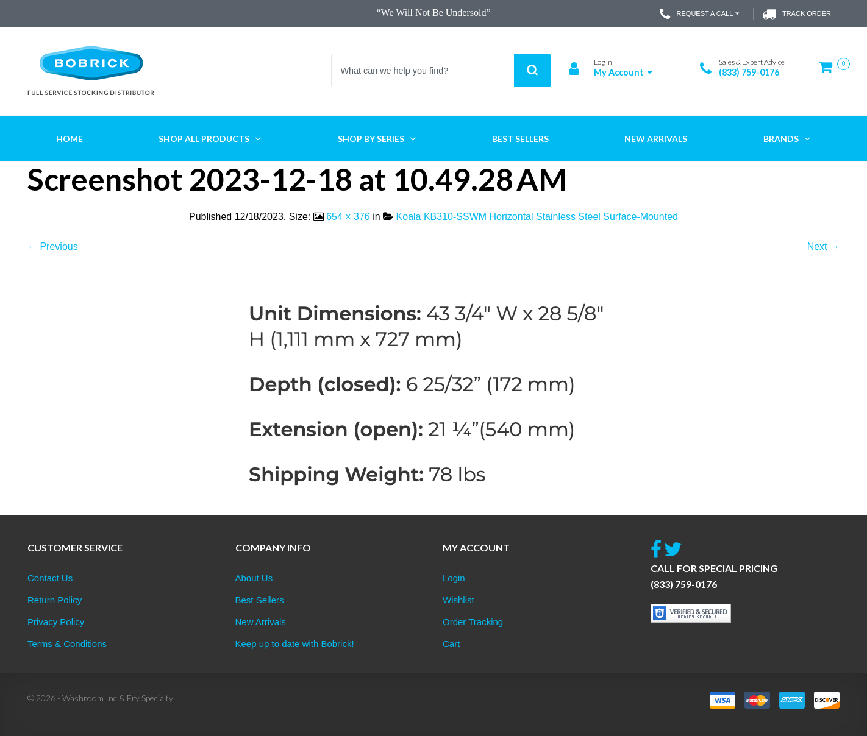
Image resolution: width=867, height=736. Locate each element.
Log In (603, 61)
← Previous (52, 246)
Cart (451, 644)
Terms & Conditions (67, 644)
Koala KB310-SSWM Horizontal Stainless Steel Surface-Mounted (537, 216)
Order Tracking (473, 622)
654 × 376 (348, 216)
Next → (823, 246)
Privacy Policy (55, 622)
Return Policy (54, 600)
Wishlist (458, 600)
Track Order (796, 14)
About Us (254, 578)
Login (454, 578)
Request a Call (701, 14)
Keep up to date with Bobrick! (294, 644)
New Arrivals (260, 622)
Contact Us (50, 578)
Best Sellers (259, 600)
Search (532, 70)
